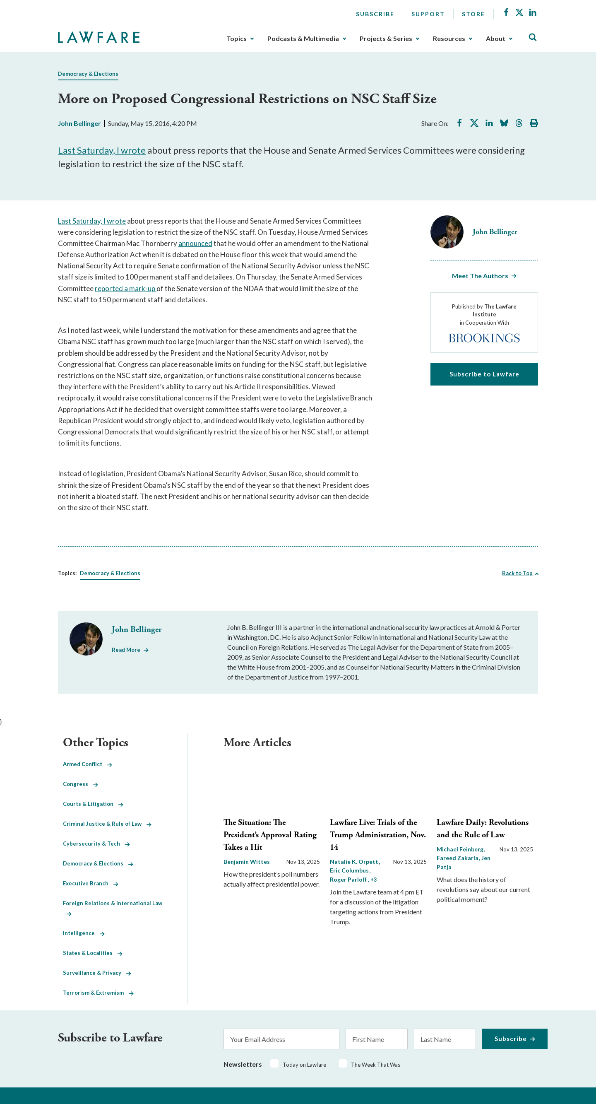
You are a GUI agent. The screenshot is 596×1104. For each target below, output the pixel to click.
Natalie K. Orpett (355, 861)
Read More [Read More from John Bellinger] (126, 649)
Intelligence (84, 933)
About (495, 38)
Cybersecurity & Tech (96, 843)
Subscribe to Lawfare (484, 374)
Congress (80, 784)
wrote (133, 150)
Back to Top (517, 573)
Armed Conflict (87, 764)
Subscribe (375, 13)
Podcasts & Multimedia (303, 38)
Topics (236, 38)
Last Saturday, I (89, 150)
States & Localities (93, 953)
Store (473, 13)
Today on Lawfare (304, 1064)
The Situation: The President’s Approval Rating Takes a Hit (270, 835)
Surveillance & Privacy (97, 972)
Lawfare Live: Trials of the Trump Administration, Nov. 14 (378, 835)
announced (195, 243)
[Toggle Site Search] (533, 37)
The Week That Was (375, 1064)
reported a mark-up (125, 288)
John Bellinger (79, 123)
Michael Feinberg (461, 849)
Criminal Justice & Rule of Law (107, 823)
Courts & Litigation (93, 803)
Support (428, 13)
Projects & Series (386, 38)
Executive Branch (90, 883)
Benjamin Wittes (246, 861)
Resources (449, 38)
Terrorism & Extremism (98, 992)
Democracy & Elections (88, 73)
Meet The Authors (480, 276)
